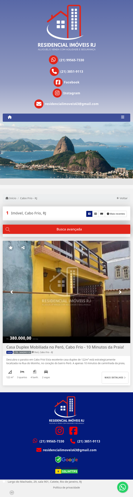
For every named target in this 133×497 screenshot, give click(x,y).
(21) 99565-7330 (71, 60)
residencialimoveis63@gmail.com (70, 450)
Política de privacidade (66, 487)
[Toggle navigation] (123, 117)
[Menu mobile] (10, 117)
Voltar (122, 198)
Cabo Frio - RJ (28, 198)
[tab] (66, 229)
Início (10, 198)
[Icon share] (66, 82)
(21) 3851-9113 (71, 71)
